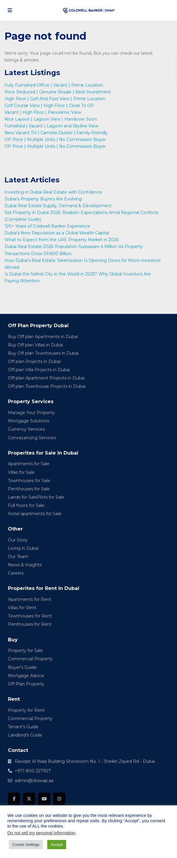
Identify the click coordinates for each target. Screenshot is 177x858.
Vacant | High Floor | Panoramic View (42, 112)
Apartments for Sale (28, 463)
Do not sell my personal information (41, 833)
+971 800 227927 (33, 770)
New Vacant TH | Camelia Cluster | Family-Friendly (56, 132)
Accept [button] (57, 844)
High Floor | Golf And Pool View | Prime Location (54, 98)
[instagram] (59, 799)
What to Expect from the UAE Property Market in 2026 (62, 239)
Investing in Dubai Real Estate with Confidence (53, 192)
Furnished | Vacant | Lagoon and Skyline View (51, 126)
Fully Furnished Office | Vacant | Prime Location (53, 85)
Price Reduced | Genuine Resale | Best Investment (57, 92)
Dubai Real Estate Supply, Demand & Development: (58, 205)
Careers (16, 573)
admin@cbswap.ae (34, 780)
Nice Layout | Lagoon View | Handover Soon (50, 119)
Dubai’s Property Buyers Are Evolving (43, 199)
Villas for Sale (21, 472)
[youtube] (44, 799)
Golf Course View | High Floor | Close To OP (49, 105)
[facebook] (14, 799)
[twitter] (29, 799)
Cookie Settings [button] (25, 844)
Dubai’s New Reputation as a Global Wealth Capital (57, 233)
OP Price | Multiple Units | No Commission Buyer (55, 139)
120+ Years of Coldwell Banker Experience (47, 226)
